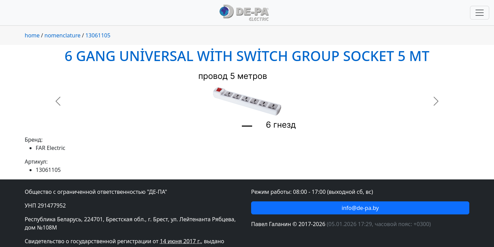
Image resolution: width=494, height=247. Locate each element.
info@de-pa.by (360, 208)
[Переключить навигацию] (479, 13)
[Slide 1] (247, 126)
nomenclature (63, 35)
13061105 (97, 35)
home (32, 35)
